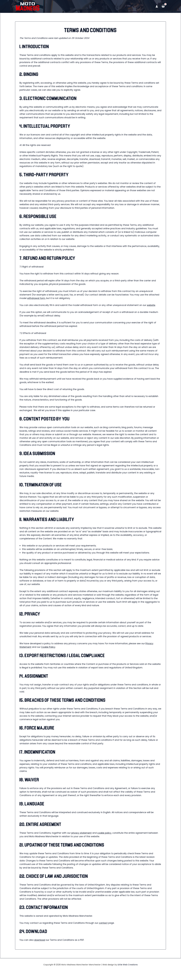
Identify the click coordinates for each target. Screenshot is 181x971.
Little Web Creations (128, 964)
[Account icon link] (157, 6)
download (39, 939)
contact (103, 922)
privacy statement (81, 832)
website (151, 305)
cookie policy (104, 832)
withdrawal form (36, 298)
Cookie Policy (48, 647)
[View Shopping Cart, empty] (163, 6)
